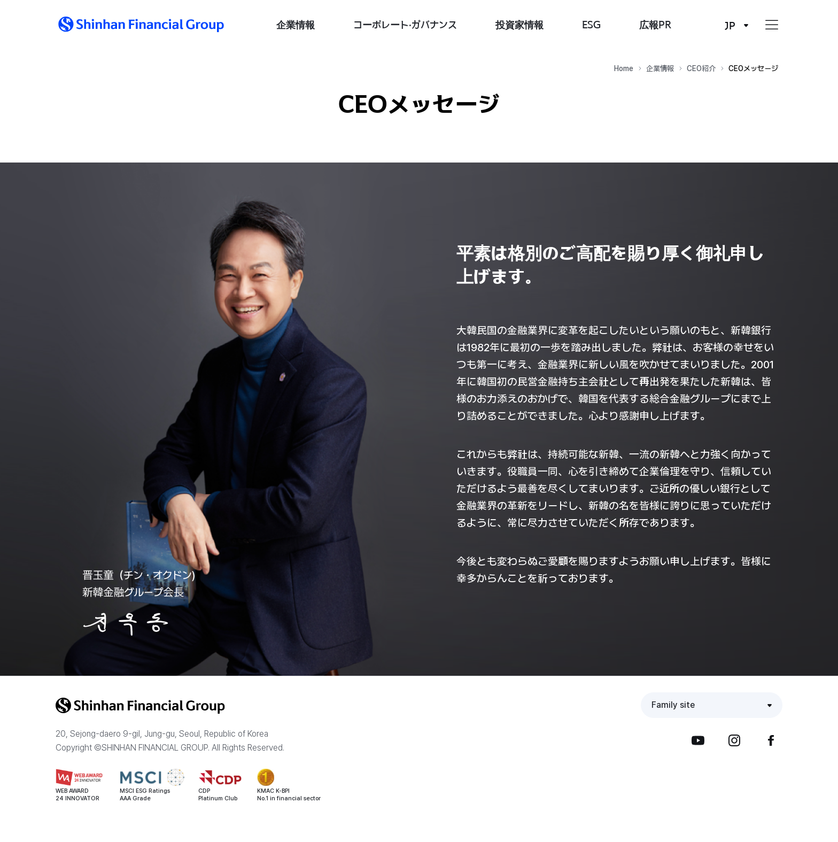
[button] (141, 24)
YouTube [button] (698, 740)
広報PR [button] (655, 24)
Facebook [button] (770, 740)
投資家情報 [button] (519, 24)
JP (730, 25)
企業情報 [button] (295, 24)
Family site (673, 705)
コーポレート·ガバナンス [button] (405, 24)
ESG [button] (591, 24)
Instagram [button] (734, 740)
